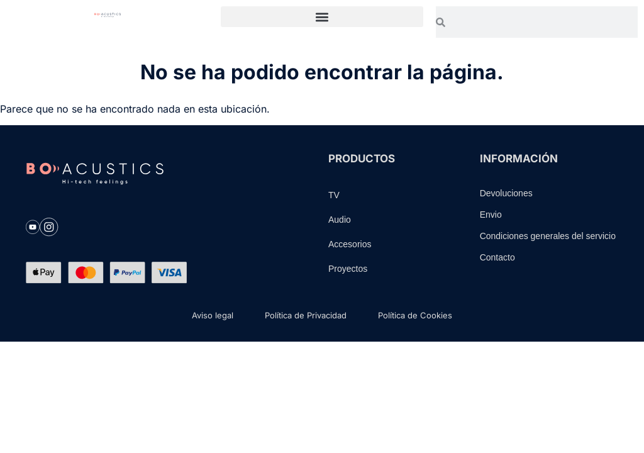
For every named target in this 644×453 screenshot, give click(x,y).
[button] (322, 16)
